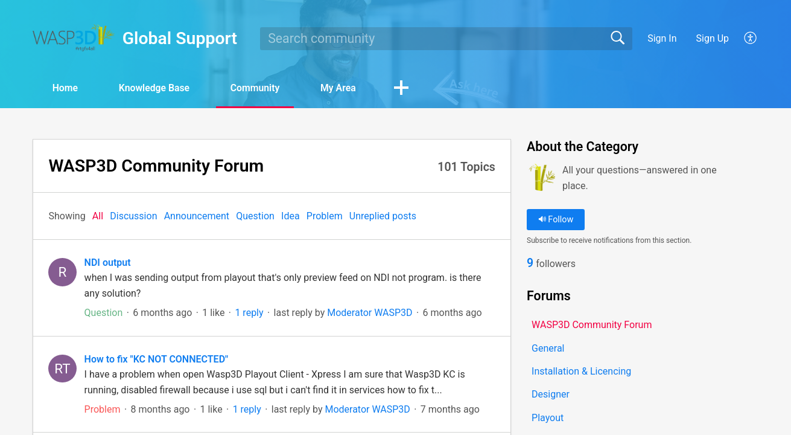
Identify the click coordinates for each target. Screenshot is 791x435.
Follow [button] (556, 219)
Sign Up (712, 38)
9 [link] (530, 264)
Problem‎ (325, 216)
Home (67, 88)
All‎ (97, 216)
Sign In (661, 38)
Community (261, 88)
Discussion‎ (133, 216)
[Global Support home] (74, 37)
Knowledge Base (158, 88)
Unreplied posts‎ (382, 216)
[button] (750, 39)
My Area (345, 88)
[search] (446, 38)
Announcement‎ (196, 216)
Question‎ (255, 216)
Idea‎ (290, 216)
